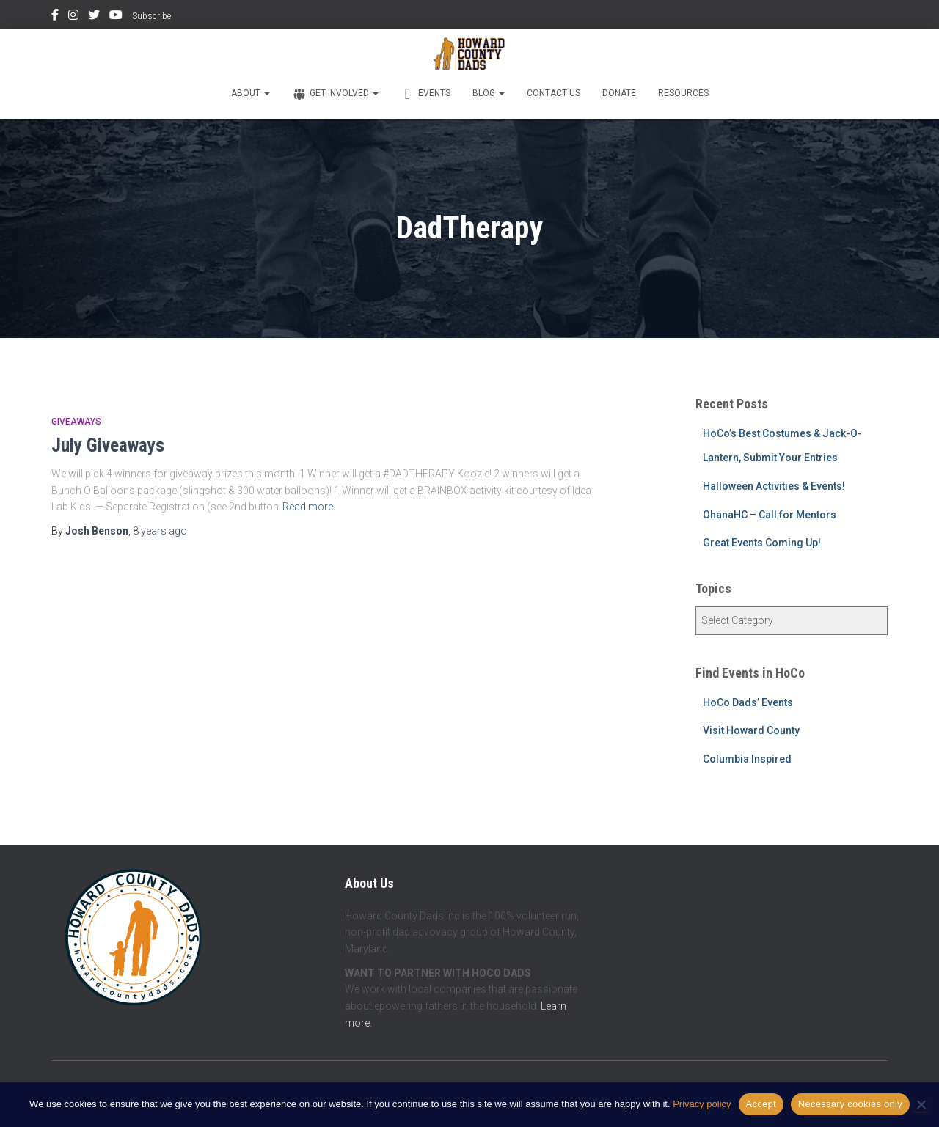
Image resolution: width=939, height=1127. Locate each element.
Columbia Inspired (747, 759)
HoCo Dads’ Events (748, 702)
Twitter (94, 17)
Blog (488, 93)
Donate (619, 93)
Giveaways (76, 421)
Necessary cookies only (850, 1103)
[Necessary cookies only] (920, 1104)
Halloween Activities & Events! (774, 486)
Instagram (73, 17)
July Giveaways (107, 445)
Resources (683, 93)
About (250, 93)
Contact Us (553, 93)
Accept (761, 1103)
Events (425, 94)
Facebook (55, 17)
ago (160, 531)
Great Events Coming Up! (762, 542)
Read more (307, 507)
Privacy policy (702, 1103)
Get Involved (335, 94)
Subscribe (151, 16)
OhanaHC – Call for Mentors (769, 515)
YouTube (116, 17)
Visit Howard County (751, 730)
